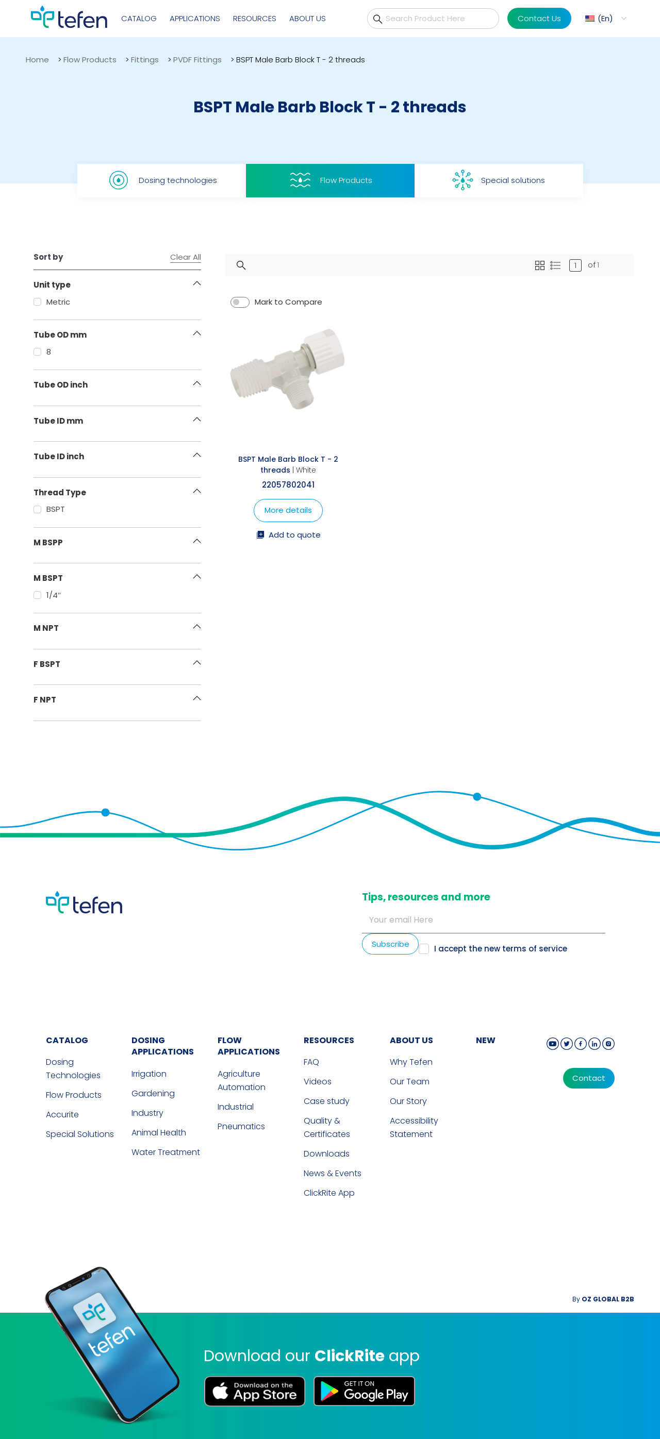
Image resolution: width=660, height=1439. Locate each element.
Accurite (62, 1114)
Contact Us (539, 18)
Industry (147, 1113)
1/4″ (47, 595)
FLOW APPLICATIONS (249, 1046)
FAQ (311, 1062)
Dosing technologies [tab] (161, 180)
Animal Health (158, 1133)
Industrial (236, 1107)
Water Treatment (165, 1152)
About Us (307, 18)
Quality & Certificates (327, 1127)
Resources (254, 18)
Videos (318, 1081)
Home (37, 59)
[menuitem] (604, 18)
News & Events (332, 1173)
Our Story (408, 1101)
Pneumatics (241, 1126)
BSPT (49, 509)
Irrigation (149, 1074)
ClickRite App (329, 1193)
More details (288, 510)
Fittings (145, 59)
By (603, 1299)
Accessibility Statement (414, 1127)
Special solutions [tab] (498, 180)
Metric (52, 301)
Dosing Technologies (73, 1068)
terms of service (534, 948)
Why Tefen (411, 1062)
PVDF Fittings (197, 59)
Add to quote (288, 535)
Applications (195, 18)
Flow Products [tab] (330, 180)
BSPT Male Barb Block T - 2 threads (288, 464)
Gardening (153, 1093)
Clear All (185, 257)
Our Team (410, 1081)
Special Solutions (80, 1134)
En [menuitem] (605, 18)
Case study (327, 1101)
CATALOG (67, 1040)
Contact (588, 1078)
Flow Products (90, 59)
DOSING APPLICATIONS (162, 1046)
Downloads (327, 1154)
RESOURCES (329, 1040)
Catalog (139, 18)
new (486, 1040)
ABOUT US (411, 1040)
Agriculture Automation (242, 1080)
